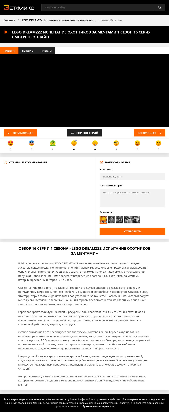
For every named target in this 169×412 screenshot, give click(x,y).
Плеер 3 (46, 50)
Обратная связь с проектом (97, 406)
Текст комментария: (111, 185)
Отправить (132, 231)
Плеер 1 (9, 50)
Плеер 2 (27, 50)
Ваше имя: (106, 169)
